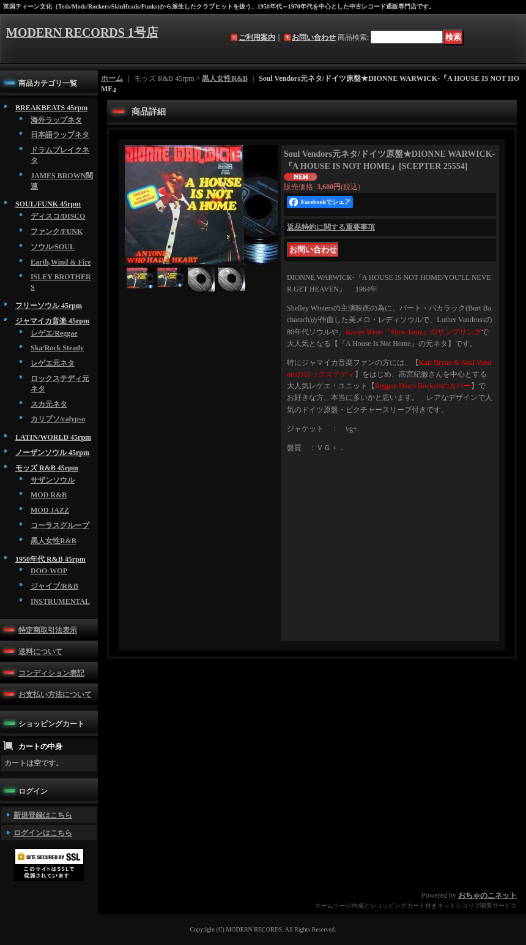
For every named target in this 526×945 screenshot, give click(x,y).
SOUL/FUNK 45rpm (48, 204)
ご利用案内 (257, 37)
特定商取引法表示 (47, 630)
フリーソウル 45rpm (48, 305)
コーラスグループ (60, 525)
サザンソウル (53, 480)
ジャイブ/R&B (54, 586)
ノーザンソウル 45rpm (52, 452)
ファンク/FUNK (57, 231)
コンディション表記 (51, 673)
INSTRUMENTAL (60, 601)
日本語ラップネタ (60, 134)
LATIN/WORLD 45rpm (53, 437)
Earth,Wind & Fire (61, 262)
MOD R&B (49, 495)
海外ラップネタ (56, 120)
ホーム (112, 78)
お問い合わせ (314, 37)
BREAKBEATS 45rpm (51, 108)
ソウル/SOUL (53, 247)
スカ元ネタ (49, 404)
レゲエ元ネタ (53, 363)
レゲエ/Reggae (54, 333)
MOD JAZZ (50, 510)
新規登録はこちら (42, 815)
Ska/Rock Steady (57, 348)
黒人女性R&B (53, 541)
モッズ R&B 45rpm (46, 468)
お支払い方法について (55, 694)
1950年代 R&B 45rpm (50, 559)
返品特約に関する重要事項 (331, 227)
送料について (40, 651)
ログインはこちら (42, 833)
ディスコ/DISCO (58, 216)
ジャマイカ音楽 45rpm (52, 321)
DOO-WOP (49, 571)
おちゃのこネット (487, 895)
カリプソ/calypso (58, 419)
